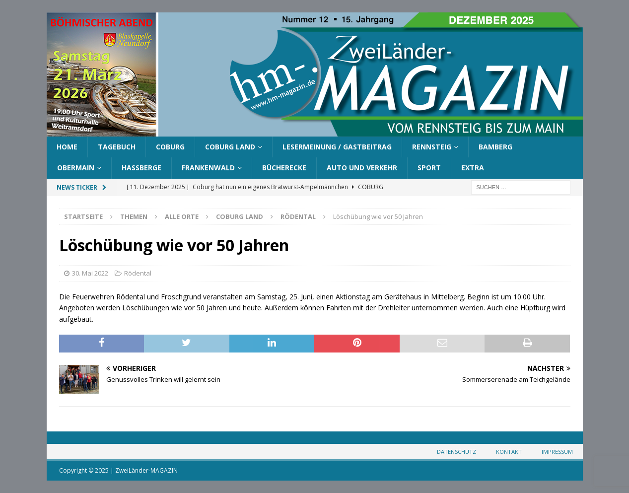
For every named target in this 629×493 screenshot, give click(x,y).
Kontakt (509, 451)
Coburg (170, 146)
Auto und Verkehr (362, 167)
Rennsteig (431, 146)
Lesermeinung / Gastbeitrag (337, 146)
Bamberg (495, 146)
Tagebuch (117, 146)
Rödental (137, 273)
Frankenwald (208, 167)
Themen (133, 216)
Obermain (75, 167)
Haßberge (141, 167)
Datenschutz (456, 451)
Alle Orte (182, 216)
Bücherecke (284, 167)
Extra (472, 167)
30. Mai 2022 (90, 273)
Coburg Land (230, 146)
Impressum (557, 451)
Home (67, 146)
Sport (429, 167)
